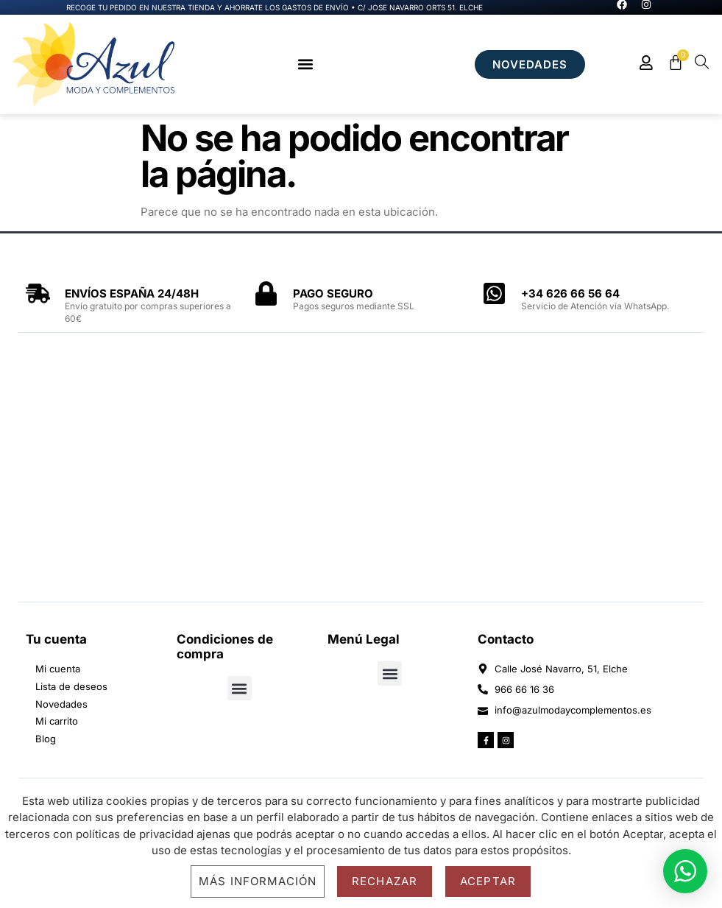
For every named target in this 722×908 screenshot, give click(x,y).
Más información (257, 881)
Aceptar (488, 881)
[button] (305, 64)
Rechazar (384, 881)
